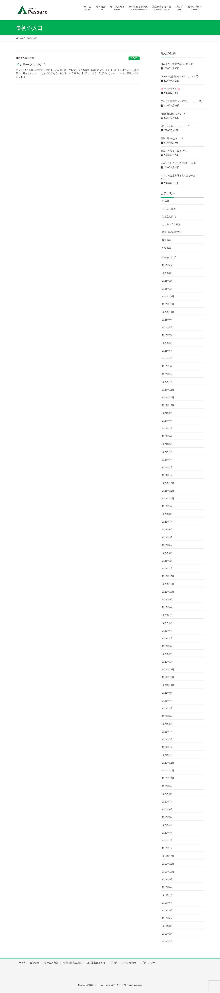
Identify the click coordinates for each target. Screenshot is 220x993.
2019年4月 (167, 918)
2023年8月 (167, 514)
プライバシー (148, 962)
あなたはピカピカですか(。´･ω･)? (178, 163)
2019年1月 (167, 941)
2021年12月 (168, 669)
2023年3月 (167, 553)
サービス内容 (51, 962)
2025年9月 (167, 319)
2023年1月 (167, 568)
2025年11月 (168, 304)
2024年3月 (167, 459)
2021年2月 (167, 747)
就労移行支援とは (72, 962)
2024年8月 (167, 420)
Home (22, 962)
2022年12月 (168, 576)
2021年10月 (168, 685)
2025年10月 (168, 312)
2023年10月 (168, 498)
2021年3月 (167, 739)
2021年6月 (167, 716)
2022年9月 (167, 599)
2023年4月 (167, 545)
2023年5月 (167, 537)
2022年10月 (168, 591)
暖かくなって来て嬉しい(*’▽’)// (177, 64)
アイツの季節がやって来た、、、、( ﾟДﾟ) (182, 101)
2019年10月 (168, 871)
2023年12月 (168, 483)
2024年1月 (167, 475)
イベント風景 (169, 208)
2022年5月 (167, 630)
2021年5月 (167, 724)
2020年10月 (168, 778)
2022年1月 (167, 661)
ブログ (113, 962)
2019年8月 (167, 887)
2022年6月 (167, 623)
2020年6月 (167, 809)
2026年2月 (167, 280)
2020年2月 (167, 840)
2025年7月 (167, 335)
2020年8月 (167, 794)
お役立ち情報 (169, 216)
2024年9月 (167, 413)
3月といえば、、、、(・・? (175, 126)
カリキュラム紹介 (171, 224)
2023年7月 (167, 521)
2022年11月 (168, 584)
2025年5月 (167, 350)
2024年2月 (167, 467)
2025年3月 (167, 366)
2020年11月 (168, 770)
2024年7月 (167, 428)
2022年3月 (167, 646)
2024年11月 (168, 397)
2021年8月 (167, 700)
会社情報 (34, 962)
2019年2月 (167, 933)
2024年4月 (167, 452)
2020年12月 (168, 762)
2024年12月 (168, 389)
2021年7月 (167, 708)
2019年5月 (167, 910)
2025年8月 (167, 327)
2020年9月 (167, 786)
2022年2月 (167, 654)
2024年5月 (167, 444)
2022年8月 (167, 607)
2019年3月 (167, 926)
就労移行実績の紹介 (172, 232)
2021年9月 (167, 692)
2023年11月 (168, 490)
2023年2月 (167, 560)
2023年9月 (167, 506)
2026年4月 (167, 265)
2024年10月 (168, 405)
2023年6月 (167, 529)
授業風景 (166, 240)
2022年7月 (167, 615)
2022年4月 (167, 638)
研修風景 (166, 247)
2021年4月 (167, 731)
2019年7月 (167, 895)
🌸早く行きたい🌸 (170, 88)
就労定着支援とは (96, 962)
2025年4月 (167, 358)
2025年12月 (168, 296)
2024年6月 (167, 436)
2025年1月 (167, 382)
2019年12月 (168, 856)
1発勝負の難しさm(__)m (173, 113)
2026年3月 (167, 273)
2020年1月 (167, 848)
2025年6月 (167, 343)
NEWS (134, 58)
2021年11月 (168, 677)
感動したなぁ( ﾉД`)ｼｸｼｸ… (174, 150)
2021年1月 (167, 755)
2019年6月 (167, 902)
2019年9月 (167, 879)
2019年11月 (168, 863)
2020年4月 (167, 825)
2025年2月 (167, 374)
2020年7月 (167, 801)
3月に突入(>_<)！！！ (172, 138)
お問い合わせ (129, 962)
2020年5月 (167, 817)
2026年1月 (167, 288)
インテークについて (31, 64)
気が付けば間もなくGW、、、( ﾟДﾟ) (179, 76)
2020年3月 (167, 832)
